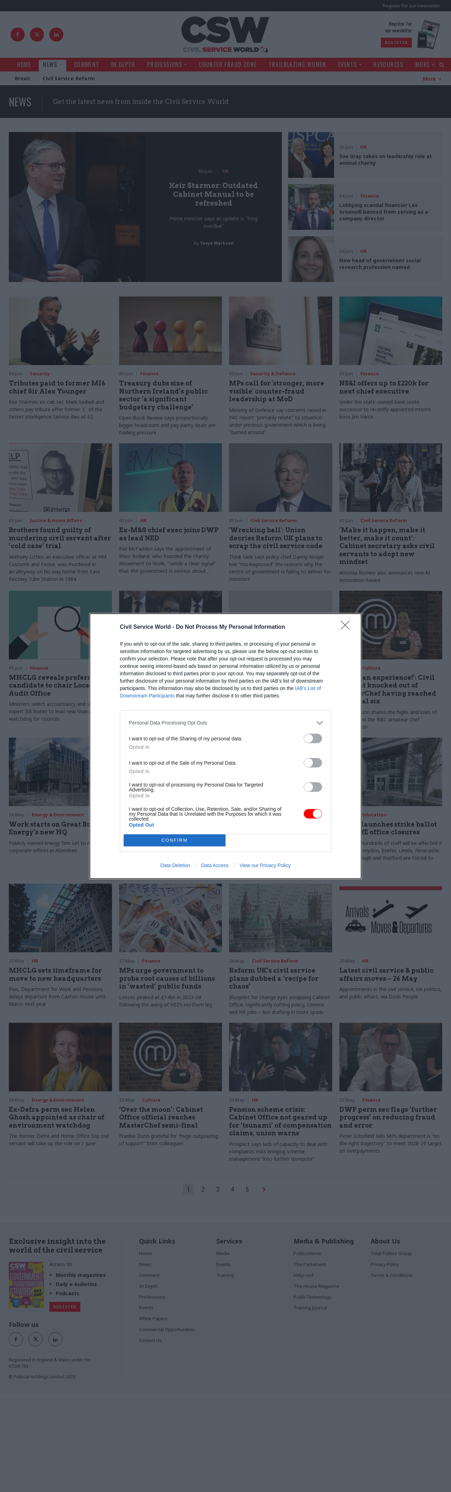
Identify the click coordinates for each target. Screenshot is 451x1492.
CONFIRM (174, 840)
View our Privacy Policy (265, 865)
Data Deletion (175, 865)
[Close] (347, 627)
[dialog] (225, 746)
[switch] (313, 738)
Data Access (215, 865)
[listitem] (225, 723)
